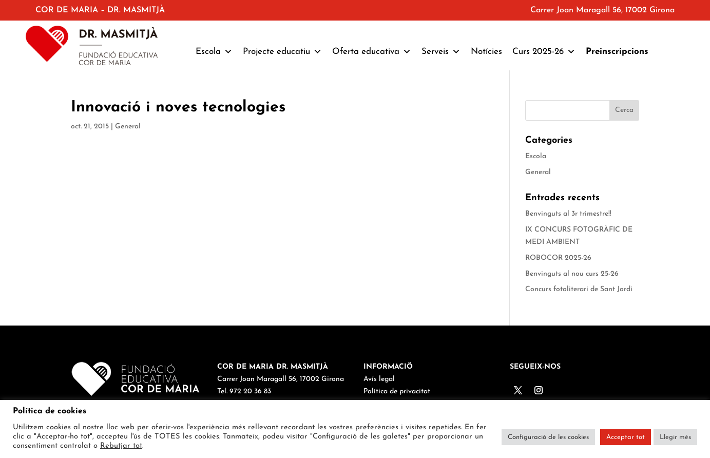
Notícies (486, 51)
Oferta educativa (371, 52)
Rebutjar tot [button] (121, 446)
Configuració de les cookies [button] (548, 437)
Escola (214, 52)
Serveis (440, 52)
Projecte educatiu (282, 52)
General (128, 126)
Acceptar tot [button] (625, 437)
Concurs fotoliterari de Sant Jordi (578, 289)
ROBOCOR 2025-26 (558, 258)
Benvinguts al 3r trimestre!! (568, 214)
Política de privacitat (396, 391)
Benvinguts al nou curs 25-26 (572, 274)
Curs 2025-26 (543, 52)
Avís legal (379, 379)
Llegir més (675, 437)
